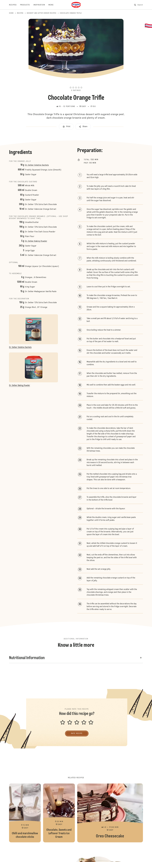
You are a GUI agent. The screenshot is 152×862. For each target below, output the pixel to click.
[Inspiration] (41, 5)
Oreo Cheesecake (110, 813)
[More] (53, 5)
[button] (76, 83)
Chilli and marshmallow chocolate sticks (25, 813)
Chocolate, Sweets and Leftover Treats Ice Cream (59, 813)
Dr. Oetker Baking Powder (36, 241)
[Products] (26, 5)
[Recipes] (14, 5)
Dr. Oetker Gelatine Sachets (37, 165)
